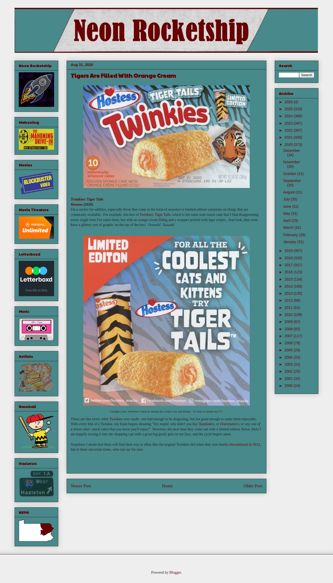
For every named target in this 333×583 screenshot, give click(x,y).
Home (167, 485)
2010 (289, 315)
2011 (289, 308)
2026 (289, 102)
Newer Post (81, 485)
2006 (289, 343)
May (287, 213)
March (288, 227)
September (292, 181)
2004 (289, 357)
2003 (289, 364)
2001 (289, 379)
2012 (289, 300)
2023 (289, 123)
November (291, 162)
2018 (289, 258)
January (290, 242)
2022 (289, 130)
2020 (289, 144)
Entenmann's (229, 424)
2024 (289, 116)
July (287, 199)
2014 (289, 286)
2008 (289, 329)
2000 (289, 386)
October (290, 174)
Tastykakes (206, 424)
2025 (289, 109)
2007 (289, 336)
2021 (289, 137)
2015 (289, 279)
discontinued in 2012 (244, 444)
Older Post (253, 485)
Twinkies (116, 419)
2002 (289, 371)
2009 (289, 322)
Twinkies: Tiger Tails (87, 199)
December (291, 150)
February (291, 235)
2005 (289, 350)
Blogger (175, 572)
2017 (289, 265)
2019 (289, 251)
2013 (289, 293)
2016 (289, 272)
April (287, 220)
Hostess (76, 204)
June (287, 206)
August (289, 192)
